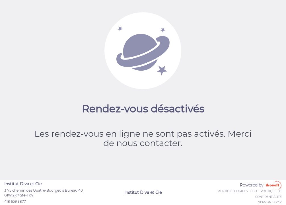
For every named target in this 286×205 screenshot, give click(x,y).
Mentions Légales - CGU (237, 191)
